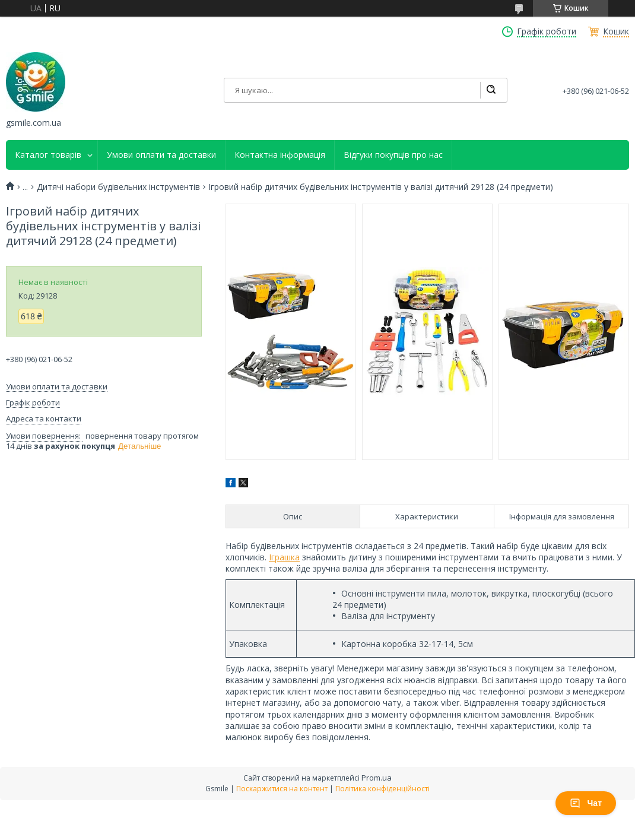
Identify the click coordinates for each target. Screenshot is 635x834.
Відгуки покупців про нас (393, 155)
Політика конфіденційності (382, 789)
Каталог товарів (48, 155)
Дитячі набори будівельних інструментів (118, 187)
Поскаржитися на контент (282, 789)
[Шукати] (490, 90)
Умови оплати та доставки (161, 155)
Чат (586, 803)
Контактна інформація (279, 155)
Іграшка (284, 557)
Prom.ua (376, 777)
